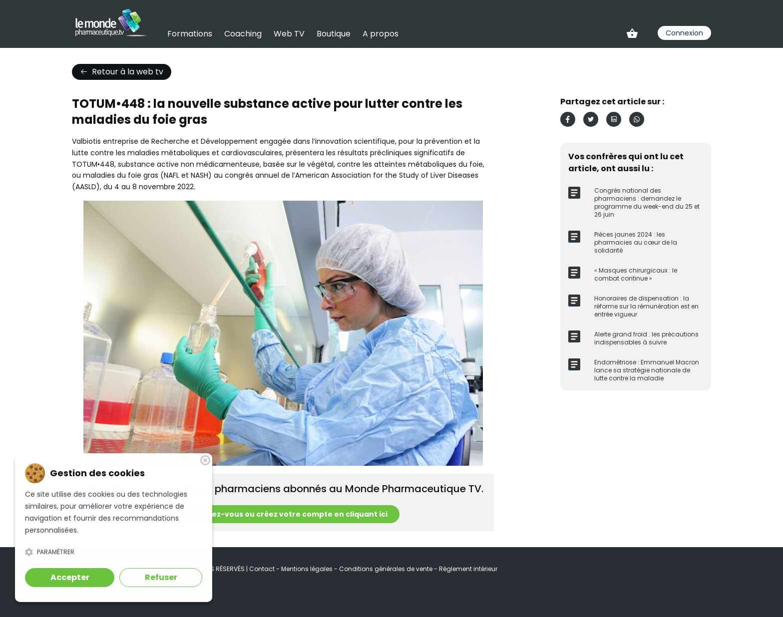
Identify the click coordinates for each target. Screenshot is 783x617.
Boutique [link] (334, 33)
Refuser (161, 577)
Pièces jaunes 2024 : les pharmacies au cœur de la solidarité (635, 242)
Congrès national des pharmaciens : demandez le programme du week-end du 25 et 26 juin (647, 202)
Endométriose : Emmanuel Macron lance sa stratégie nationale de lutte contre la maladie (646, 370)
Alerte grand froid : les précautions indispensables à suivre (646, 338)
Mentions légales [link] (307, 569)
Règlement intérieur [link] (468, 569)
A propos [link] (380, 33)
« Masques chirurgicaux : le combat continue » (635, 274)
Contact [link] (262, 569)
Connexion (684, 33)
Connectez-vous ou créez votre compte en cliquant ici (283, 514)
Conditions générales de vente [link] (386, 569)
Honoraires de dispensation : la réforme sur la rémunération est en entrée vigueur (646, 306)
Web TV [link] (289, 33)
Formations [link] (189, 33)
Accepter (69, 577)
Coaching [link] (243, 33)
